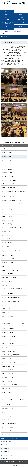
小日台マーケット (7, 266)
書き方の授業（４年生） (9, 369)
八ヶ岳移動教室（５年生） (9, 381)
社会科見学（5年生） (8, 235)
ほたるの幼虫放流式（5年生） (10, 187)
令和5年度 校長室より (17, 31)
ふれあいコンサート (8, 152)
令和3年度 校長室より (8, 455)
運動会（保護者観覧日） (9, 328)
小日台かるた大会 (7, 160)
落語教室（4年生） (7, 172)
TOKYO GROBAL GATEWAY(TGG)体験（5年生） (14, 192)
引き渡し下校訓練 (7, 340)
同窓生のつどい (7, 308)
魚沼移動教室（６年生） (9, 366)
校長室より (21, 11)
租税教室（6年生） (7, 209)
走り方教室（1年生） (8, 293)
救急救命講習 (6, 388)
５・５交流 (6, 347)
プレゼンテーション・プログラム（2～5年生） (13, 164)
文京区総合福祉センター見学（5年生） (12, 297)
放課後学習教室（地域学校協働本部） (12, 355)
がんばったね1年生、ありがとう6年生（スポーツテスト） (13, 400)
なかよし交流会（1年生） (9, 169)
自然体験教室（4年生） (8, 262)
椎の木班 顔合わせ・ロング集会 (10, 396)
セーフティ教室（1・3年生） (10, 180)
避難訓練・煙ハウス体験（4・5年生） (12, 200)
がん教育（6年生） (7, 281)
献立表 (7, 17)
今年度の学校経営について (9, 431)
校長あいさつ (6, 434)
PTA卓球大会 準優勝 (8, 255)
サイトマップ (14, 465)
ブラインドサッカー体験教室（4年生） (12, 305)
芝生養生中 (6, 312)
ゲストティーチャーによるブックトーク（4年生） (14, 250)
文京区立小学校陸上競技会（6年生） (12, 301)
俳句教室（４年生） (8, 358)
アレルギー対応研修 (8, 427)
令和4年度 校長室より (8, 451)
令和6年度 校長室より (8, 445)
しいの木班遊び (7, 231)
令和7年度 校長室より (8, 441)
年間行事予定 (21, 17)
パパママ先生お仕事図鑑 (9, 351)
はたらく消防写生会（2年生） (10, 423)
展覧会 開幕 (6, 246)
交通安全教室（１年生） (9, 408)
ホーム (7, 11)
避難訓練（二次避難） (8, 377)
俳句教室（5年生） (7, 216)
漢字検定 (5, 285)
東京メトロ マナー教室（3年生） (11, 270)
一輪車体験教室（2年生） (9, 196)
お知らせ (7, 26)
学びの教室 (21, 19)
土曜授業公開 (6, 392)
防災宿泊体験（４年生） (9, 373)
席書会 (4, 212)
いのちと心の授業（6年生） (10, 343)
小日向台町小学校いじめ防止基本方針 (7, 23)
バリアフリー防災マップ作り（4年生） (12, 227)
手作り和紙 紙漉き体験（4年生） (11, 224)
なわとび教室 (6, 404)
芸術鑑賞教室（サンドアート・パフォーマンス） (13, 324)
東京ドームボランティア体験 (10, 384)
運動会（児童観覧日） (8, 332)
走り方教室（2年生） (8, 273)
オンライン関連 (21, 22)
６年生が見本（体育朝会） (9, 416)
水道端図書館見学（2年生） (10, 320)
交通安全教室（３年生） (9, 412)
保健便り (21, 14)
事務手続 (21, 26)
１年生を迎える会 (7, 419)
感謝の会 (5, 148)
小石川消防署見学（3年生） (10, 220)
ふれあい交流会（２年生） (9, 362)
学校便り (7, 14)
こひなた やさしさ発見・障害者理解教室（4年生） (13, 289)
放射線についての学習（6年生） (11, 258)
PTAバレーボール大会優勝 (9, 277)
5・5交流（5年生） (7, 238)
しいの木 (7, 19)
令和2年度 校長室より (8, 458)
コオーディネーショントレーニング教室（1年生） (14, 204)
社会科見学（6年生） (8, 242)
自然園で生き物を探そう (9, 336)
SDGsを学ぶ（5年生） (8, 176)
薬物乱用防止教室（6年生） (10, 316)
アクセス (7, 29)
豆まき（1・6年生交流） (9, 184)
